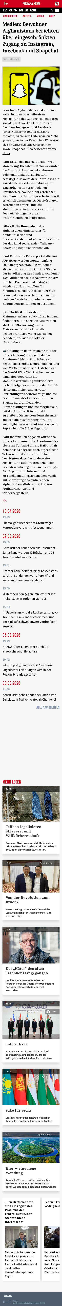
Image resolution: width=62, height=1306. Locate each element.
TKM (21, 10)
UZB (26, 10)
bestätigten (10, 458)
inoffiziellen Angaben (25, 437)
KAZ (5, 10)
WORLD (33, 10)
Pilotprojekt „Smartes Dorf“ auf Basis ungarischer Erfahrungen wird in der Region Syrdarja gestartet (27, 669)
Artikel (27, 16)
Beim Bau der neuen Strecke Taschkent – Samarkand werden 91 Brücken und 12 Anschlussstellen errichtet (30, 552)
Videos (40, 16)
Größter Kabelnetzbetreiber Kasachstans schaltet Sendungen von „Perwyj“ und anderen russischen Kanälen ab (30, 575)
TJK (15, 10)
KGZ (10, 10)
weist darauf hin (34, 179)
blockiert (16, 376)
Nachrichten (10, 16)
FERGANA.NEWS (31, 4)
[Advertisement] (31, 745)
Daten (14, 162)
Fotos (52, 16)
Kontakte (8, 1295)
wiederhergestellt (15, 493)
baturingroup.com (32, 1303)
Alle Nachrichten (48, 707)
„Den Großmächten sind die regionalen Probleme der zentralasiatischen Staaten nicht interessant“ (19, 1212)
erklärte (22, 338)
